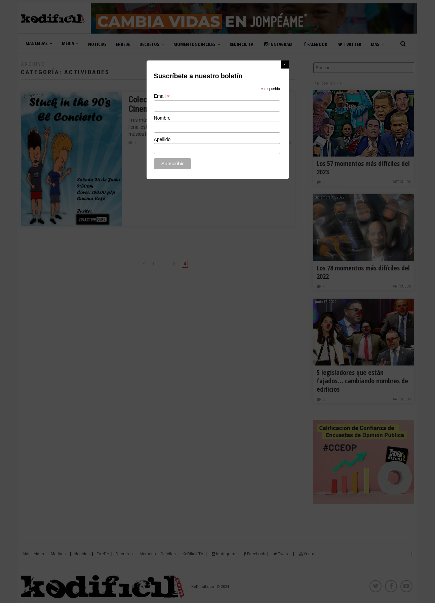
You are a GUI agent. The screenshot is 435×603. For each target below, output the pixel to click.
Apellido (162, 139)
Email (162, 96)
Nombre (162, 118)
